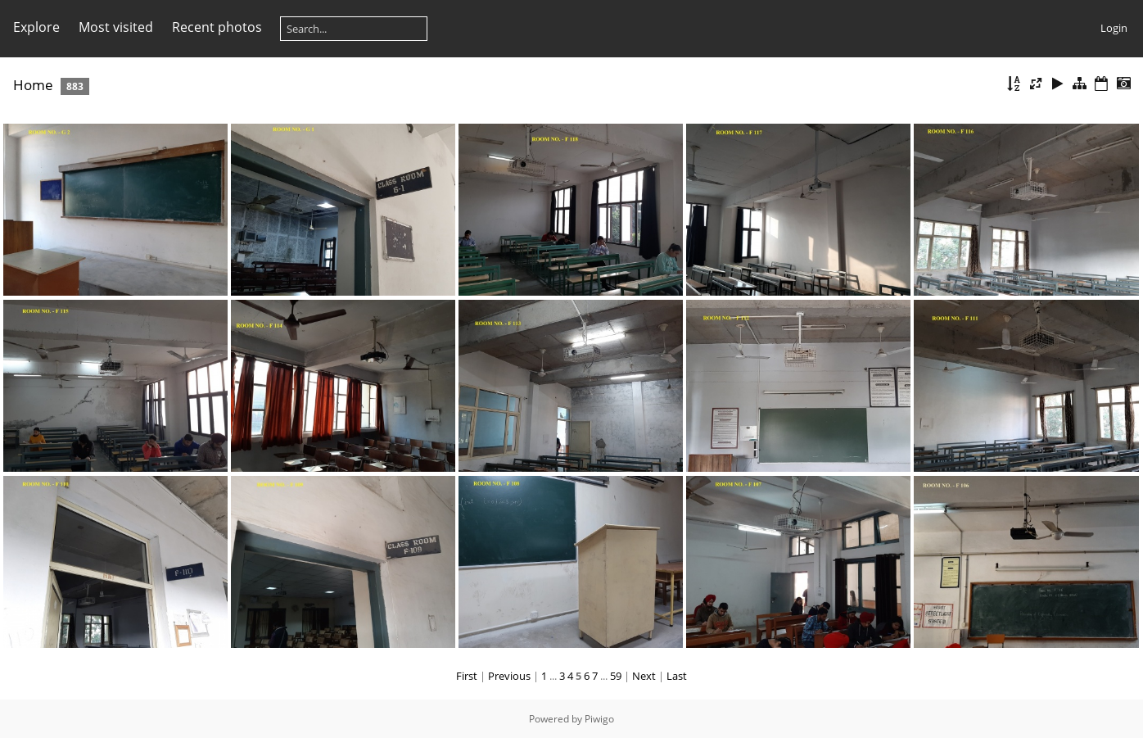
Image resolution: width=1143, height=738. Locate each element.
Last (676, 675)
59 (615, 675)
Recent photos (217, 27)
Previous (509, 675)
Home (33, 84)
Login (1113, 27)
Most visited (116, 27)
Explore (36, 27)
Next (644, 675)
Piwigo (599, 719)
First (466, 675)
